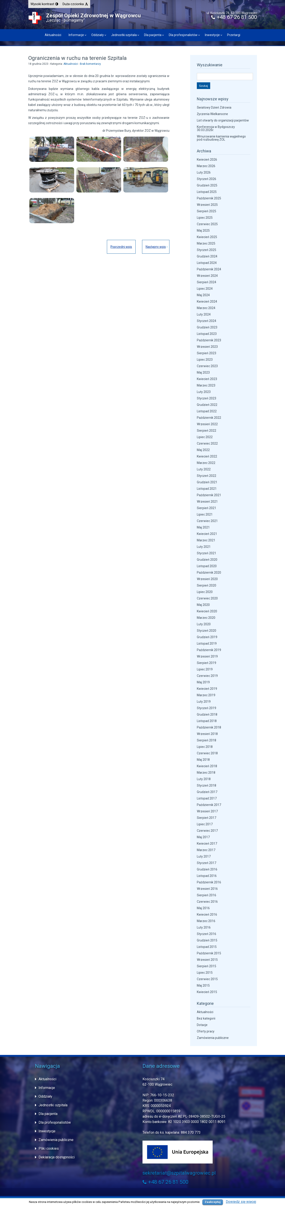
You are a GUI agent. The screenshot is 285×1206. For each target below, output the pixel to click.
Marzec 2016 (206, 921)
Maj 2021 (203, 527)
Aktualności (53, 35)
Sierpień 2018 (206, 740)
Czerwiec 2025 (207, 224)
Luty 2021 (204, 546)
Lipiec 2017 (205, 824)
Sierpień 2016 (206, 895)
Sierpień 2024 (206, 282)
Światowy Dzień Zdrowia (214, 107)
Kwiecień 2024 (207, 301)
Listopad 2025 (207, 192)
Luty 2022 (204, 469)
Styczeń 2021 (206, 553)
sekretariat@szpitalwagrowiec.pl (179, 1173)
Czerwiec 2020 (207, 598)
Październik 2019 (209, 650)
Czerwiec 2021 (207, 521)
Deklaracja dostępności (57, 1157)
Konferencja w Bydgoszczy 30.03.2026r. (216, 128)
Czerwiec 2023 (207, 366)
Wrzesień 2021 (207, 501)
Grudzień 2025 (207, 185)
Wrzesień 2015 (207, 959)
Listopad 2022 (207, 411)
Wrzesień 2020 (207, 579)
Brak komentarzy (90, 63)
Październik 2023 (209, 340)
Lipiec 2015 (205, 972)
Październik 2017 (209, 805)
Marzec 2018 (206, 772)
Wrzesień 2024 (207, 275)
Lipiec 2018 (205, 747)
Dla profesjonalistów (183, 35)
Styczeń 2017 (206, 863)
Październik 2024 (209, 269)
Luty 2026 (204, 172)
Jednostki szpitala (124, 35)
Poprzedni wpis (121, 247)
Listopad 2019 (207, 643)
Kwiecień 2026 (207, 159)
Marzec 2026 (206, 166)
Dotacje (202, 1025)
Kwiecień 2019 (207, 688)
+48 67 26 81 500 (234, 17)
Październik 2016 (209, 882)
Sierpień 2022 (206, 430)
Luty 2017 (204, 856)
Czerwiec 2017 (207, 830)
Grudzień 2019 (207, 637)
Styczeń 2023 (206, 398)
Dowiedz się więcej (241, 1202)
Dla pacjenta (152, 35)
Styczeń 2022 (206, 476)
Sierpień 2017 (206, 818)
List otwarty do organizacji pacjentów (223, 120)
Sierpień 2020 (206, 585)
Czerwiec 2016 (207, 901)
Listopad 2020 (207, 566)
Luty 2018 (204, 779)
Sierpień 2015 (206, 966)
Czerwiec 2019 (207, 676)
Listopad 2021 (207, 488)
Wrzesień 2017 (207, 811)
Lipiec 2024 (205, 288)
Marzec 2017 (206, 850)
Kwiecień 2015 (207, 992)
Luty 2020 (204, 624)
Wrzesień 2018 (207, 734)
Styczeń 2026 (206, 179)
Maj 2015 (203, 985)
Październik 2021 (209, 495)
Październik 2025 (209, 198)
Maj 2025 (203, 230)
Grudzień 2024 (207, 256)
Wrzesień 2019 (207, 656)
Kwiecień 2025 (207, 237)
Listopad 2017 (207, 798)
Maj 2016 (203, 908)
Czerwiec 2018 (207, 753)
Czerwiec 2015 (207, 979)
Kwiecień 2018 (207, 766)
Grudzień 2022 (207, 405)
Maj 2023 (203, 372)
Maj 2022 (203, 450)
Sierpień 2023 (206, 353)
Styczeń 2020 (206, 630)
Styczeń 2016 (206, 934)
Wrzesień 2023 (207, 346)
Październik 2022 (209, 417)
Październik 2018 (209, 727)
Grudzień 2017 (207, 792)
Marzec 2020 (206, 617)
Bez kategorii (206, 1018)
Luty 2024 (204, 314)
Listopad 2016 (207, 876)
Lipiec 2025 (205, 217)
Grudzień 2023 (207, 327)
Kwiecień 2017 (207, 843)
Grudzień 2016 (207, 869)
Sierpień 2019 (206, 663)
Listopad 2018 (207, 721)
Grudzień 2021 (207, 482)
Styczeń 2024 (206, 321)
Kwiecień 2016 (207, 914)
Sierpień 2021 (206, 508)
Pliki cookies (49, 1148)
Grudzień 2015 (207, 940)
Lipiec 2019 (205, 669)
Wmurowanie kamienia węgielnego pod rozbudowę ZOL (221, 138)
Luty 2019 (204, 701)
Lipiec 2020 (205, 592)
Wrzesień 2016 (207, 888)
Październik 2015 (209, 953)
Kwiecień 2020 (207, 611)
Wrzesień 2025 (207, 204)
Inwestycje (212, 35)
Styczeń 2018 (206, 785)
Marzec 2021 (206, 540)
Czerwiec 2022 (207, 443)
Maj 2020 (203, 605)
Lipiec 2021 (205, 514)
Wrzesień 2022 (207, 424)
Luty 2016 (204, 927)
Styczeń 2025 (206, 250)
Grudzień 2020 (207, 559)
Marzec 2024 (206, 308)
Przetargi (233, 35)
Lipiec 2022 (205, 437)
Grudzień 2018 (207, 714)
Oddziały (97, 35)
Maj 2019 (203, 682)
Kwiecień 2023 (207, 379)
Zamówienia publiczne (213, 1038)
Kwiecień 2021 (207, 534)
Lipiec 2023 (205, 359)
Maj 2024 (203, 295)
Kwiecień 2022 (207, 456)
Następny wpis (156, 247)
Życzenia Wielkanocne (212, 114)
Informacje (76, 35)
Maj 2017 (203, 837)
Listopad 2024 (207, 263)
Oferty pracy (205, 1031)
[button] (44, 4)
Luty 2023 (204, 392)
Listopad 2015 (207, 947)
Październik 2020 (209, 572)
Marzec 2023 (206, 385)
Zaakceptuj (213, 1202)
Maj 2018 (203, 759)
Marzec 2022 (206, 463)
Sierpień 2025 (206, 211)
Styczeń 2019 (206, 708)
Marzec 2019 (206, 695)
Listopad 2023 (207, 334)
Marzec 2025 (206, 243)
